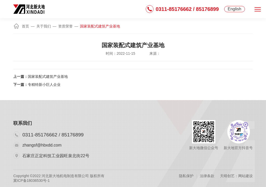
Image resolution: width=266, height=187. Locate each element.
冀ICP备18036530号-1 (31, 180)
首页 (21, 26)
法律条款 (207, 176)
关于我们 (43, 26)
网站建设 (245, 176)
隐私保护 (186, 176)
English (234, 9)
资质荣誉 (65, 26)
